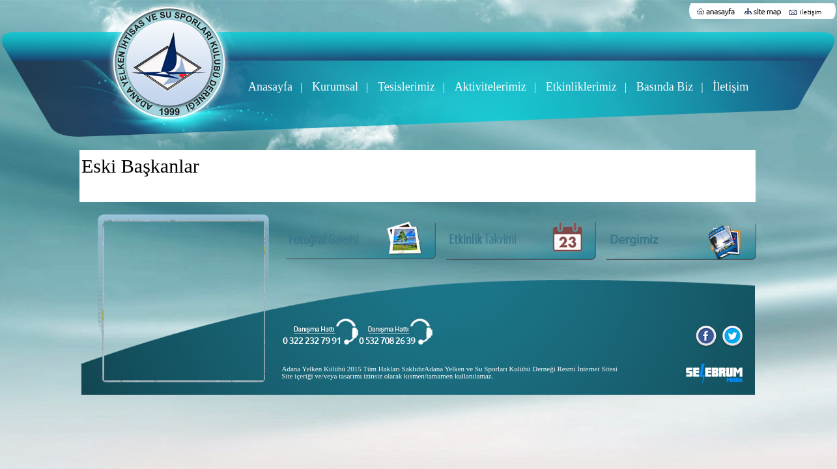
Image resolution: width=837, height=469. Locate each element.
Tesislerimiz (406, 86)
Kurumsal (335, 86)
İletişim (730, 86)
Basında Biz (665, 86)
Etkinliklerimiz (581, 86)
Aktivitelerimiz (490, 86)
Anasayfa (270, 86)
